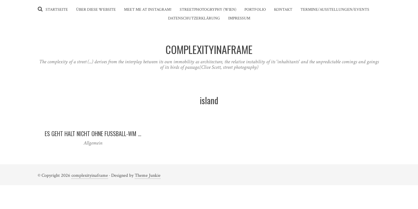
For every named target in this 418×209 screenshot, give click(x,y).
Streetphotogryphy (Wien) (208, 9)
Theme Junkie (148, 175)
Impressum (239, 18)
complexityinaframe (89, 175)
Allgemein (93, 143)
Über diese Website (96, 9)
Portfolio (255, 9)
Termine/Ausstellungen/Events (334, 9)
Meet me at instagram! (148, 9)
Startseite (57, 9)
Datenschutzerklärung (194, 18)
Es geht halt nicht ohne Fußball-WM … (93, 133)
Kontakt (283, 9)
